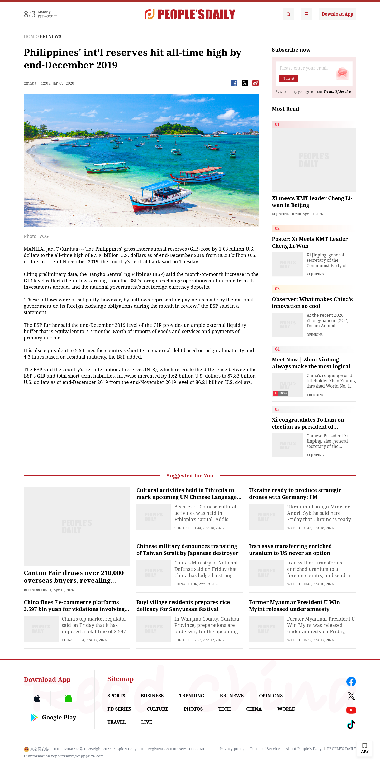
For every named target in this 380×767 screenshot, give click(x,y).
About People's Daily (304, 749)
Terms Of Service (337, 92)
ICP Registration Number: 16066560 (172, 749)
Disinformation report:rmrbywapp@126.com (64, 756)
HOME (30, 36)
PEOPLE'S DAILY (341, 749)
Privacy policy (232, 749)
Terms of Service (265, 749)
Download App (337, 14)
